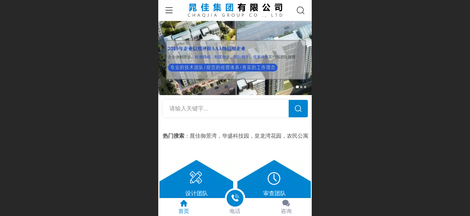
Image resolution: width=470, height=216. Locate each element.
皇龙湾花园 (270, 136)
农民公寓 (300, 136)
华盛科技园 (238, 136)
